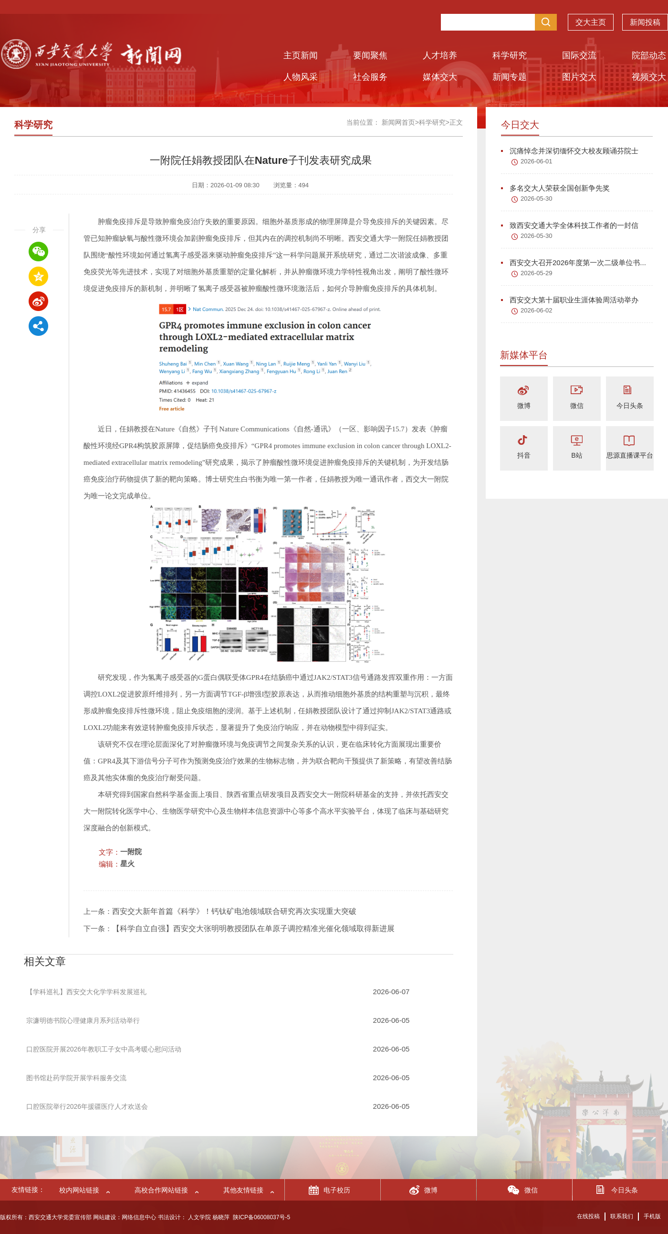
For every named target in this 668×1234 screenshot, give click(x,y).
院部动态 (649, 55)
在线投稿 (588, 1216)
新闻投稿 (645, 22)
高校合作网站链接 (161, 1190)
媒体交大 (440, 77)
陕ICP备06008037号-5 (261, 1217)
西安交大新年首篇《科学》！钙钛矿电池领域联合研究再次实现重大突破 (234, 911)
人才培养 (440, 55)
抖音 (524, 455)
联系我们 (621, 1216)
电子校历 (337, 1190)
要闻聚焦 (370, 55)
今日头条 (629, 405)
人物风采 (300, 77)
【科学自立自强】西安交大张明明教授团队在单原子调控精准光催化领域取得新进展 (253, 928)
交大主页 (590, 22)
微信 (577, 405)
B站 (576, 455)
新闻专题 (509, 77)
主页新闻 (300, 55)
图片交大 (579, 77)
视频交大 (649, 77)
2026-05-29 (537, 273)
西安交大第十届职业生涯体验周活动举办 (569, 300)
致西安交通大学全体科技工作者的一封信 (569, 225)
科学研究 (509, 55)
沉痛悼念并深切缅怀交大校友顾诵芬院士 (569, 151)
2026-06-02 (537, 310)
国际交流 (579, 55)
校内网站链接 (79, 1190)
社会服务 (370, 77)
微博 (524, 405)
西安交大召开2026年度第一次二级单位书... (573, 262)
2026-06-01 (537, 161)
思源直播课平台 (629, 455)
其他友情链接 (243, 1190)
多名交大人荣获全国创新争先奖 (555, 188)
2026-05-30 (537, 198)
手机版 (652, 1216)
